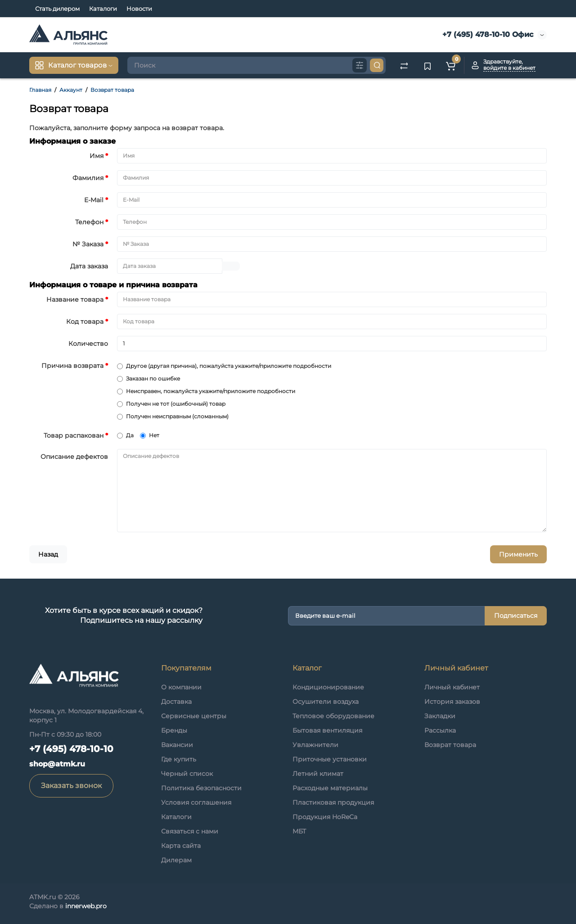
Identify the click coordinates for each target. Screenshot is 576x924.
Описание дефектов (74, 457)
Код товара (85, 321)
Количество (88, 344)
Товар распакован (74, 435)
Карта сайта (181, 846)
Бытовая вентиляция (327, 730)
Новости (139, 8)
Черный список (187, 774)
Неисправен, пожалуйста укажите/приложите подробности (206, 391)
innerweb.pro (86, 906)
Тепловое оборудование (333, 716)
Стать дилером (57, 8)
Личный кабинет (452, 687)
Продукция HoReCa (324, 817)
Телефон (89, 222)
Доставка (176, 702)
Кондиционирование (328, 687)
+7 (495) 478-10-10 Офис (486, 34)
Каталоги (103, 8)
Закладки (439, 716)
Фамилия (88, 178)
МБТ (299, 831)
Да (125, 435)
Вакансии (177, 745)
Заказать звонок (71, 785)
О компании (181, 687)
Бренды (174, 730)
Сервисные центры (193, 716)
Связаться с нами (189, 831)
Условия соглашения (196, 802)
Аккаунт (70, 89)
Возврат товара (112, 89)
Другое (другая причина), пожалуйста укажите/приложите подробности (224, 365)
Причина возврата (72, 366)
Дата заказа (89, 266)
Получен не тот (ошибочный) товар (171, 403)
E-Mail (94, 200)
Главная (40, 89)
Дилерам (176, 860)
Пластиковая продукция (333, 802)
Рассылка (440, 730)
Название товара (75, 299)
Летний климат (317, 774)
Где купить (178, 759)
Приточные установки (329, 759)
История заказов (452, 702)
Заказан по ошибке (148, 378)
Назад (48, 554)
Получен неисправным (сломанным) (173, 416)
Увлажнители (315, 745)
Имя (97, 156)
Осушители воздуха (325, 702)
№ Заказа (88, 244)
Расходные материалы (330, 788)
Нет (149, 435)
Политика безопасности (201, 788)
